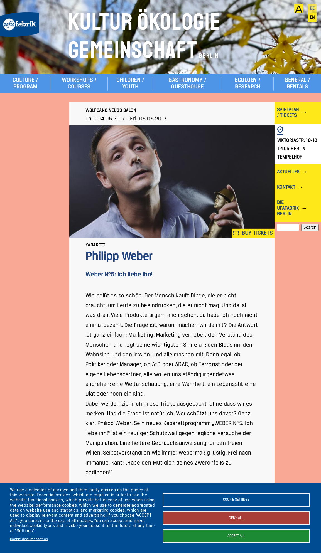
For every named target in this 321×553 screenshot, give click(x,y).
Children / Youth (130, 83)
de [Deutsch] (312, 8)
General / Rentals (297, 83)
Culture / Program (25, 83)
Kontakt (286, 187)
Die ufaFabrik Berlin (288, 208)
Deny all (236, 518)
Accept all (236, 536)
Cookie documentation (29, 539)
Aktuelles (288, 172)
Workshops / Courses (79, 83)
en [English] (312, 17)
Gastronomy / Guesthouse (187, 83)
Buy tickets (253, 233)
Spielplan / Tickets (288, 113)
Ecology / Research (247, 83)
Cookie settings (236, 500)
